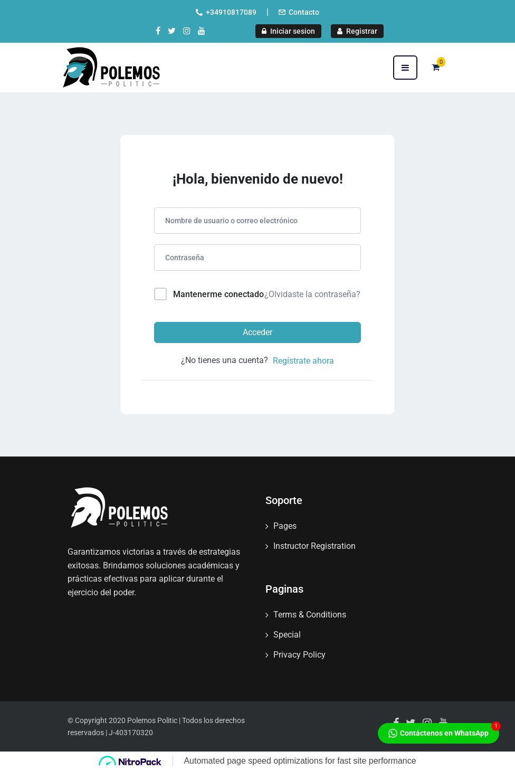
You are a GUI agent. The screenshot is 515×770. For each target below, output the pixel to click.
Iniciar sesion (288, 31)
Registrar (357, 31)
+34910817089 (231, 12)
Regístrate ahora (303, 361)
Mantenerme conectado (218, 294)
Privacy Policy (299, 655)
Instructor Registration (314, 546)
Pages (285, 526)
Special (287, 635)
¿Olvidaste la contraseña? (312, 294)
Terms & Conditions (309, 615)
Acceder (257, 332)
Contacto (304, 12)
